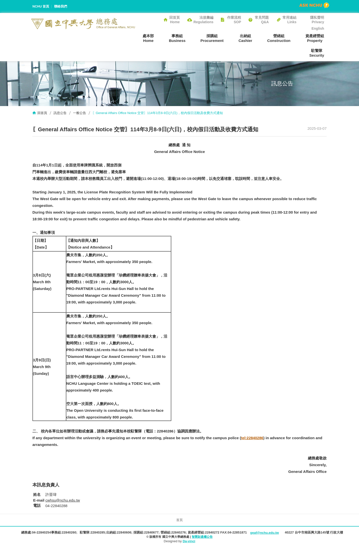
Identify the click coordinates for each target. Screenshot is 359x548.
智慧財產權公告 (202, 537)
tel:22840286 (252, 438)
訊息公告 (60, 113)
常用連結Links (289, 19)
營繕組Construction (278, 38)
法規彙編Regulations (203, 19)
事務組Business (177, 38)
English (317, 28)
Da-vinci (189, 541)
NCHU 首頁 (40, 6)
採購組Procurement (212, 38)
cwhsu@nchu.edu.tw (62, 500)
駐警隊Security (316, 52)
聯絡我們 (60, 6)
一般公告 (79, 113)
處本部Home (148, 38)
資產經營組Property (314, 38)
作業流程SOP (234, 19)
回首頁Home (174, 19)
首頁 (179, 520)
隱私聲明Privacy (317, 19)
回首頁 (42, 113)
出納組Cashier (245, 38)
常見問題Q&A (262, 19)
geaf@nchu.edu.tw (264, 533)
